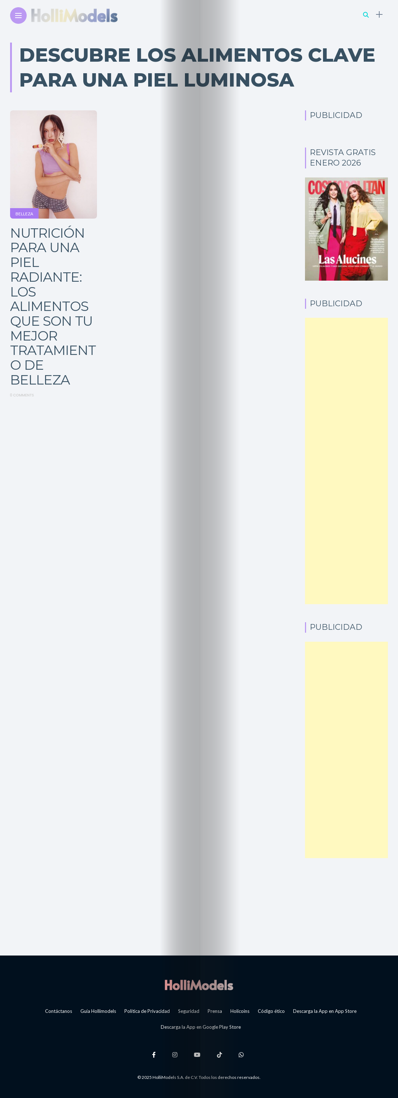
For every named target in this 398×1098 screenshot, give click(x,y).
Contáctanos (58, 1011)
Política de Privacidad (147, 1011)
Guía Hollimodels (98, 1011)
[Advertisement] (346, 461)
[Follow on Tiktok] (220, 1054)
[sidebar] (379, 14)
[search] (366, 14)
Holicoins (239, 1011)
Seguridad (188, 1011)
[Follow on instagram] (176, 1054)
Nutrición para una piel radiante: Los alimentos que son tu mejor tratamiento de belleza (53, 306)
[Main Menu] (18, 15)
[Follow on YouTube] (198, 1054)
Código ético (271, 1011)
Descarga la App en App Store (325, 1011)
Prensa (215, 1011)
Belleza (24, 213)
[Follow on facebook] (155, 1054)
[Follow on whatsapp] (242, 1054)
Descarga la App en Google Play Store (201, 1027)
